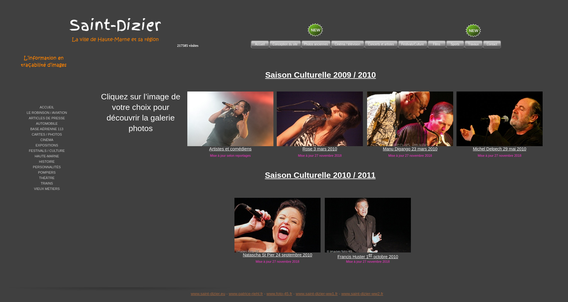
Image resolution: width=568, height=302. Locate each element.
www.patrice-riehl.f (245, 293)
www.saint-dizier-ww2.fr (362, 293)
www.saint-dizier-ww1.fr (317, 293)
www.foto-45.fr (279, 293)
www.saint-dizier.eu (208, 293)
